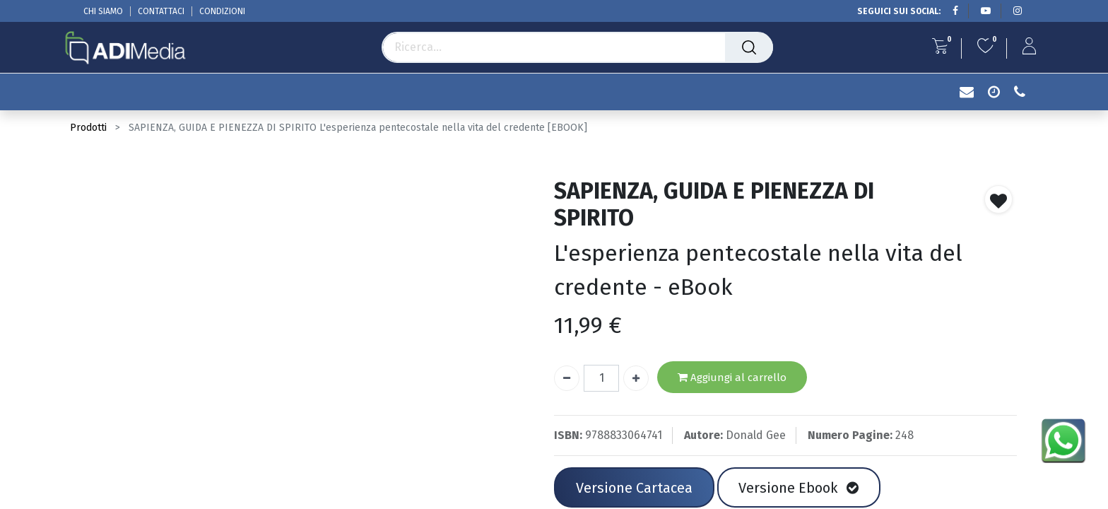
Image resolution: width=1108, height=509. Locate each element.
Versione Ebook (798, 487)
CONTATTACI (161, 11)
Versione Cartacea (634, 487)
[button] (998, 199)
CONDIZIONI (222, 11)
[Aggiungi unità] (636, 378)
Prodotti (88, 128)
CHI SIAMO (103, 11)
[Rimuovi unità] (566, 378)
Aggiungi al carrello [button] (732, 378)
